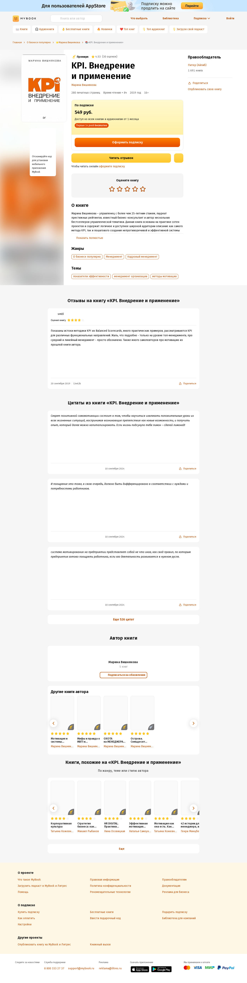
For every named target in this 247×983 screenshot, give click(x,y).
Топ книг (129, 29)
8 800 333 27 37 (54, 968)
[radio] (112, 189)
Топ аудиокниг (156, 29)
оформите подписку (112, 166)
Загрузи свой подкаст (190, 29)
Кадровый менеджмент (142, 256)
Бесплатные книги (77, 29)
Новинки (106, 29)
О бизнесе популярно (87, 256)
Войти (230, 18)
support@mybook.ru (81, 968)
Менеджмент (114, 256)
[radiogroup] (127, 189)
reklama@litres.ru (110, 968)
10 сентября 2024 (114, 468)
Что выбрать (139, 18)
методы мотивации (164, 276)
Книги (23, 29)
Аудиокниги (46, 29)
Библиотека (171, 18)
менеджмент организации (130, 276)
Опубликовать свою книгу (205, 89)
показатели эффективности (91, 276)
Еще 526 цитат (123, 619)
